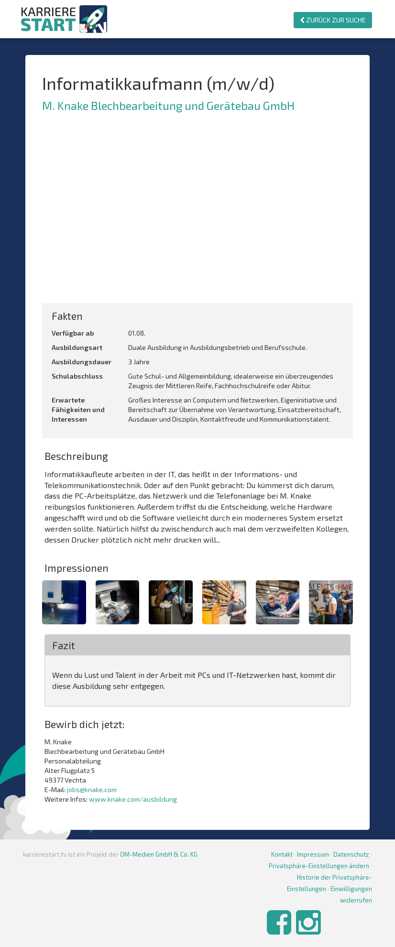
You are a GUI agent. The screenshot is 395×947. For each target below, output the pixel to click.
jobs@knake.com (92, 789)
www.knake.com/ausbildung (133, 799)
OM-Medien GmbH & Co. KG (159, 854)
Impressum (313, 854)
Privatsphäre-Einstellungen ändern (319, 866)
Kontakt (282, 854)
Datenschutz (351, 854)
